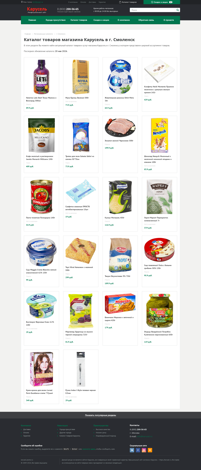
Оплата (83, 2)
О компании (73, 2)
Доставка (92, 2)
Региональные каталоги (43, 34)
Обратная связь (146, 20)
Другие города (65, 432)
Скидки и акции (161, 2)
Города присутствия (55, 20)
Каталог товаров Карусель (70, 436)
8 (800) (68, 9)
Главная (32, 20)
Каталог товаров (79, 20)
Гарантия (102, 2)
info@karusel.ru (144, 436)
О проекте (169, 20)
